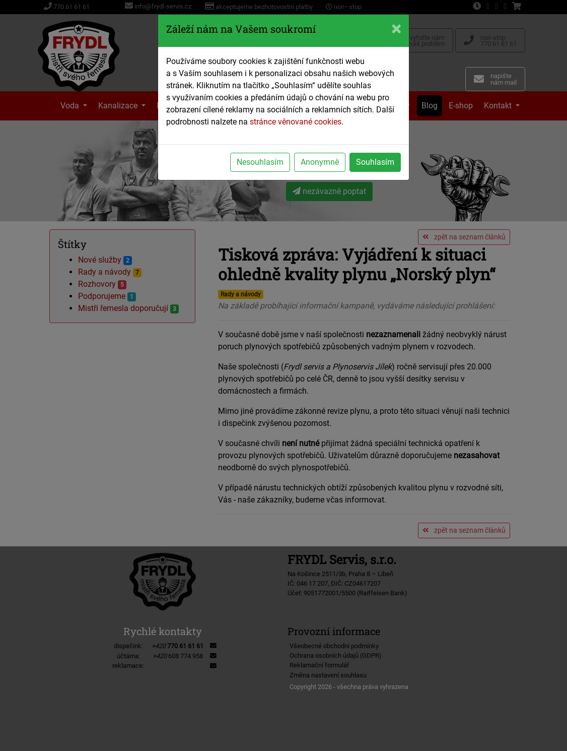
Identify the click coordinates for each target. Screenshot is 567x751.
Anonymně (320, 162)
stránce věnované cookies (295, 122)
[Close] (396, 29)
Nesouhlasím (260, 162)
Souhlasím (375, 162)
